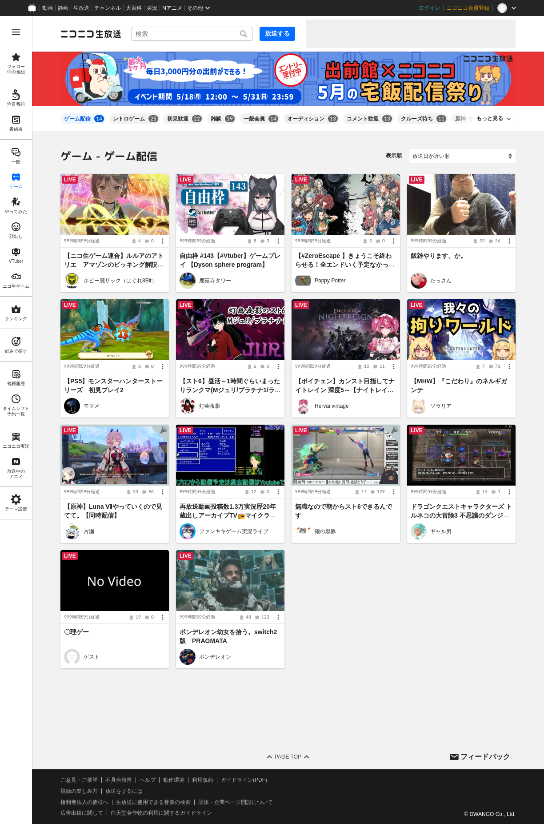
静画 (63, 8)
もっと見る (489, 118)
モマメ (92, 406)
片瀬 (89, 531)
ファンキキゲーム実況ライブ (233, 531)
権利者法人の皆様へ (84, 802)
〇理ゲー (76, 632)
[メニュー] (162, 241)
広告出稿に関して (81, 813)
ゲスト (92, 657)
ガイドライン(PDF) (244, 780)
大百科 (134, 8)
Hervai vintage (332, 406)
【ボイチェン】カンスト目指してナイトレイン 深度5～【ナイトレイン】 (345, 390)
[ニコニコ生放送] (90, 34)
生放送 (81, 8)
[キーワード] (192, 34)
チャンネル (107, 8)
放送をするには (124, 791)
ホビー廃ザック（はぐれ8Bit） (120, 280)
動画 (47, 8)
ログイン (429, 8)
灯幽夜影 (209, 406)
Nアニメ (172, 8)
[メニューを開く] (16, 32)
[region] (16, 420)
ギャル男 (441, 531)
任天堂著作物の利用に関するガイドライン (161, 813)
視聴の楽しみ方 (79, 791)
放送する (277, 33)
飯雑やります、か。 (439, 255)
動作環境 (173, 780)
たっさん (441, 280)
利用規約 (202, 780)
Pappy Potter (330, 280)
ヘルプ (148, 780)
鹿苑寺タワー (215, 280)
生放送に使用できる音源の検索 (153, 801)
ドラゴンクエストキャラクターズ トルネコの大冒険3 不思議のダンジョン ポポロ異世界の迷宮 (461, 515)
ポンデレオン (215, 657)
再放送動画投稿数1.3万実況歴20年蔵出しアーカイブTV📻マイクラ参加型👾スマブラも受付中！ (228, 515)
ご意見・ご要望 (79, 780)
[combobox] (192, 34)
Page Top (288, 757)
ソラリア (441, 406)
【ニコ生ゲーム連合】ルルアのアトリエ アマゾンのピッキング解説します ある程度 (114, 264)
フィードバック (485, 756)
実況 (152, 8)
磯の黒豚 (325, 531)
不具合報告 (118, 780)
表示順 (394, 156)
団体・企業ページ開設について (235, 801)
